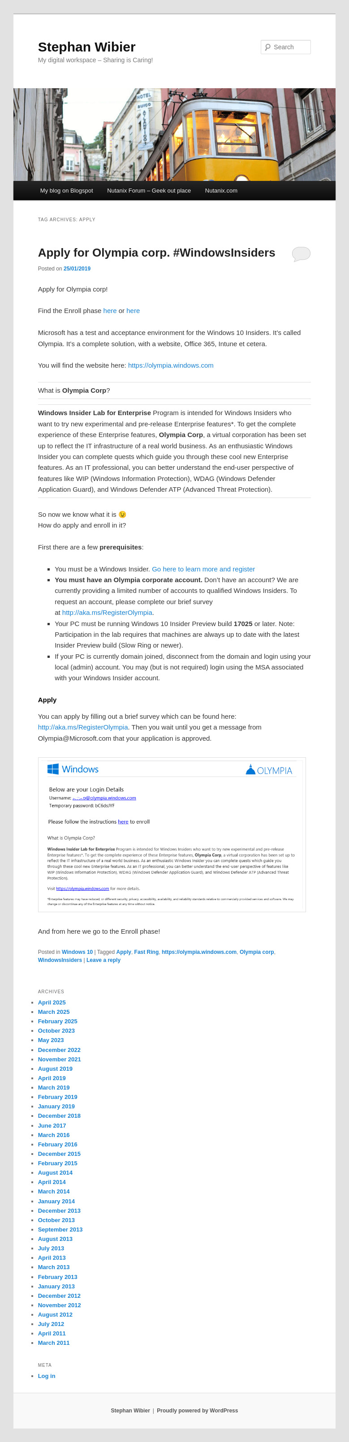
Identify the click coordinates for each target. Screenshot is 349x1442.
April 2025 (52, 1002)
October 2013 (56, 1220)
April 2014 (52, 1182)
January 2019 (56, 1106)
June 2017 (52, 1125)
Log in (47, 1376)
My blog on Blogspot (66, 190)
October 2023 (56, 1030)
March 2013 (54, 1267)
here (110, 310)
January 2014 (56, 1201)
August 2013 (55, 1239)
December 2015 (59, 1153)
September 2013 (60, 1229)
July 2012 (51, 1324)
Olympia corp (257, 952)
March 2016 (54, 1135)
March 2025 (54, 1012)
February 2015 (58, 1163)
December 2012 (59, 1295)
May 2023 (51, 1040)
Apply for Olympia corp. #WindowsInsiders (157, 252)
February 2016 (58, 1144)
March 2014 (54, 1191)
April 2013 (52, 1257)
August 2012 (55, 1314)
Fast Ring (146, 952)
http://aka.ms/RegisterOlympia (107, 612)
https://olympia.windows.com (171, 365)
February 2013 (58, 1277)
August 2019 (55, 1068)
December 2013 (59, 1210)
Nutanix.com (221, 190)
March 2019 (54, 1087)
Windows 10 (77, 952)
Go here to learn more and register (203, 569)
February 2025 (58, 1021)
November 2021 (59, 1059)
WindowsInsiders (60, 960)
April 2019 (52, 1078)
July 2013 (51, 1248)
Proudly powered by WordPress (197, 1411)
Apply (123, 952)
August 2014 (55, 1172)
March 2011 (54, 1342)
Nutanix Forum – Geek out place (149, 190)
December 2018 (59, 1115)
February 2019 (58, 1097)
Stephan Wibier (87, 46)
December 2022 (59, 1050)
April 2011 (52, 1333)
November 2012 (59, 1305)
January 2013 (56, 1286)
